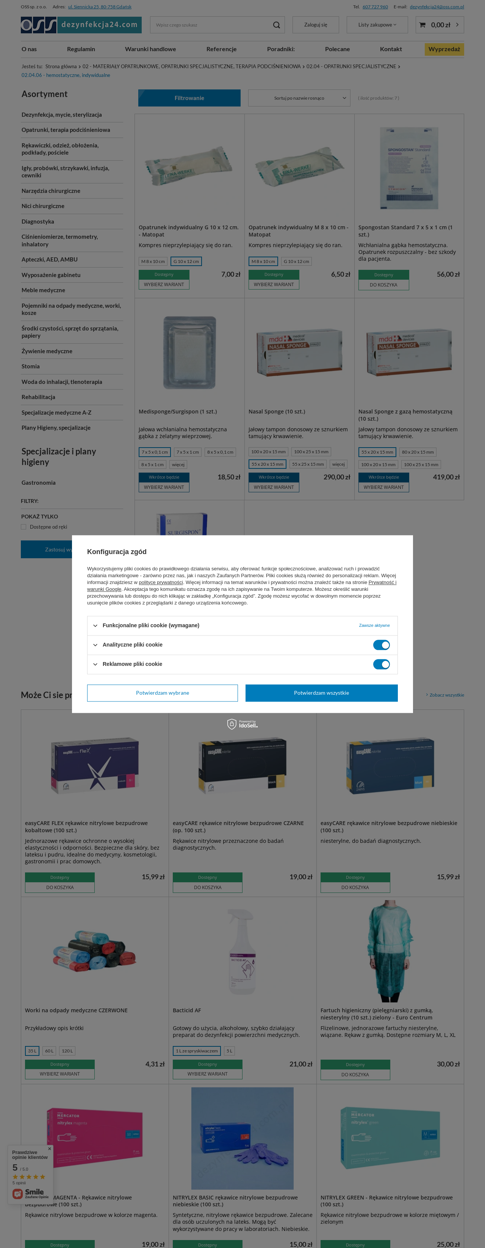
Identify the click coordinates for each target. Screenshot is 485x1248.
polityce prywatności (161, 582)
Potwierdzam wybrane (162, 692)
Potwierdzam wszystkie (321, 692)
